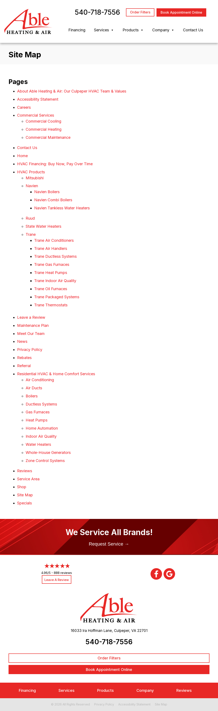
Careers (24, 107)
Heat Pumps (36, 420)
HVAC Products (31, 172)
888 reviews (63, 573)
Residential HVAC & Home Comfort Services (56, 374)
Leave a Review (31, 317)
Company (163, 30)
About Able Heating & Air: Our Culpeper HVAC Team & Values (71, 91)
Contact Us (193, 30)
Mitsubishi (35, 178)
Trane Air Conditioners (54, 240)
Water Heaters (38, 444)
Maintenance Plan (33, 325)
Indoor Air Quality (41, 436)
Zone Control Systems (45, 460)
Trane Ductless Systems (55, 256)
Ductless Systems (41, 404)
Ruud (30, 218)
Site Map (25, 495)
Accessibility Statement (37, 99)
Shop (21, 487)
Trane (31, 234)
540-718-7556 (109, 642)
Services (104, 30)
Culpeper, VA (125, 630)
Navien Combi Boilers (53, 200)
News (22, 341)
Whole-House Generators (48, 452)
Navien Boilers (47, 192)
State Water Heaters (43, 226)
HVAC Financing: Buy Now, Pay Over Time (55, 164)
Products (133, 30)
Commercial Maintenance (48, 137)
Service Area (28, 479)
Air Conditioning (40, 380)
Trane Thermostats (50, 305)
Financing (76, 30)
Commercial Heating (43, 129)
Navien (32, 186)
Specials (24, 503)
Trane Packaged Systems (56, 297)
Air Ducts (34, 388)
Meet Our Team (31, 333)
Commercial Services (35, 115)
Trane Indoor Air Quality (55, 280)
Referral (24, 365)
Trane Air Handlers (50, 248)
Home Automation (42, 428)
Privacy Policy (29, 349)
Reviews (24, 471)
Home (22, 155)
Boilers (32, 396)
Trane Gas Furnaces (51, 264)
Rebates (24, 357)
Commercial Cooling (43, 121)
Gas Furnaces (38, 412)
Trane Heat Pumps (50, 272)
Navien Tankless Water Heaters (62, 208)
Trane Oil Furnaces (50, 289)
